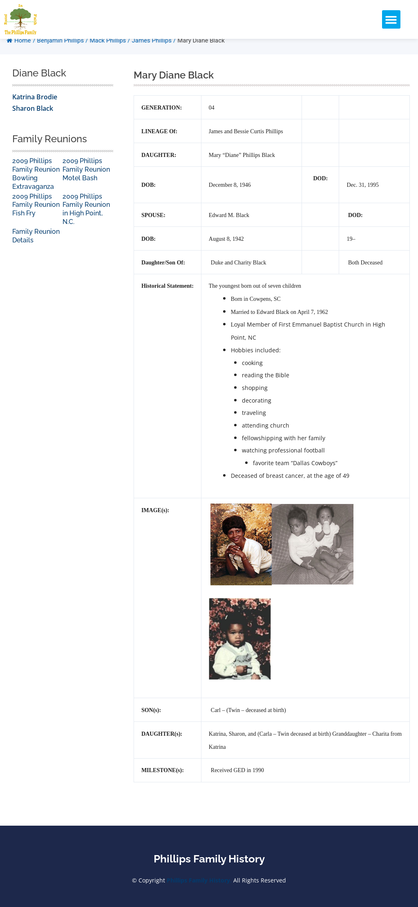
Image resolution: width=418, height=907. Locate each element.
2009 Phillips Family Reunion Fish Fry (36, 217)
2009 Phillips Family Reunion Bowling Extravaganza (36, 185)
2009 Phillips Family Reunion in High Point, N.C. (86, 221)
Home (19, 52)
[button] (391, 19)
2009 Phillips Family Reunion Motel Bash (86, 181)
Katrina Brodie (34, 109)
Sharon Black (32, 120)
